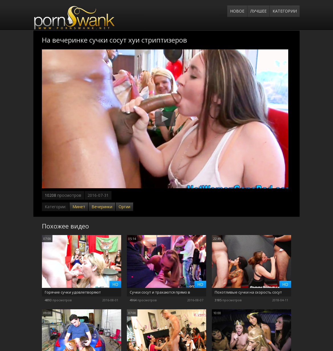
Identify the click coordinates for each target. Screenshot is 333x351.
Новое (237, 11)
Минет (78, 206)
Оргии (124, 206)
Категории (285, 11)
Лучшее (258, 11)
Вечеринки (102, 206)
